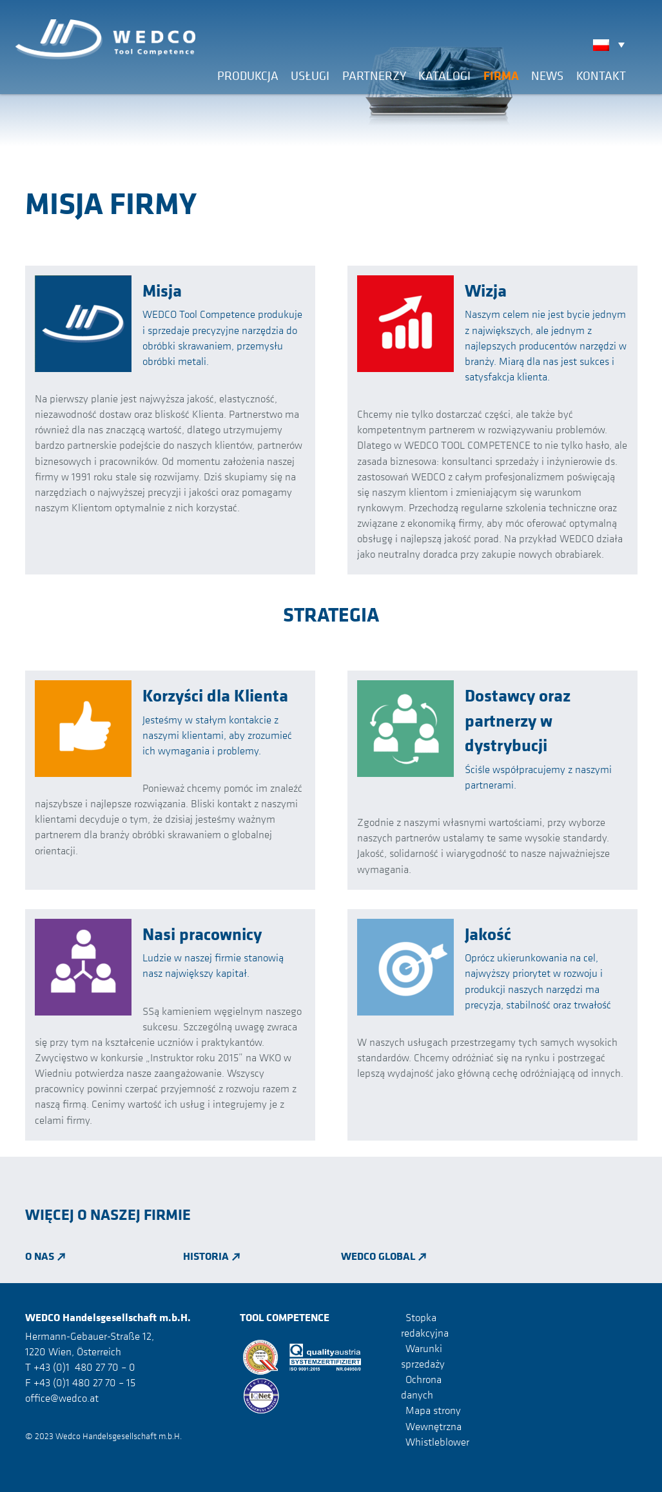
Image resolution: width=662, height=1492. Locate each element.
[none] (612, 44)
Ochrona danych (421, 1387)
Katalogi (444, 75)
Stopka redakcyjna (425, 1325)
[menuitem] (612, 44)
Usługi (310, 75)
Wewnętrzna (433, 1425)
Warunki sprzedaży (423, 1356)
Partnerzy (374, 75)
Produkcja (247, 75)
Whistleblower (437, 1441)
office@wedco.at (62, 1397)
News (547, 75)
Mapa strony (433, 1410)
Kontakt (601, 75)
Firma (501, 75)
